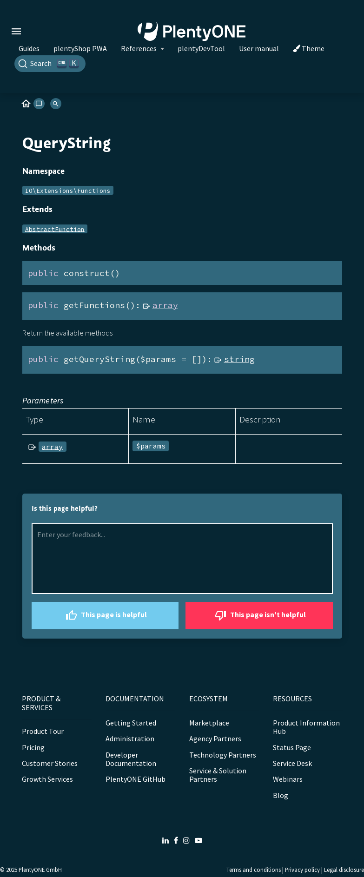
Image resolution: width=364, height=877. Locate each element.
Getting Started (131, 722)
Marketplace (209, 722)
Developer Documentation (131, 759)
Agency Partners (215, 738)
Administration (130, 738)
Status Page (292, 747)
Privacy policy (302, 869)
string (239, 359)
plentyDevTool (201, 48)
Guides (29, 48)
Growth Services (47, 779)
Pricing (33, 747)
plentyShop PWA (80, 48)
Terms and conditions (253, 869)
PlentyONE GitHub (135, 779)
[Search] (50, 63)
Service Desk (292, 763)
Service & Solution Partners (217, 775)
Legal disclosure (344, 869)
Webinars (288, 779)
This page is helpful (105, 615)
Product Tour (43, 731)
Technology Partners (222, 754)
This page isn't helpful (259, 615)
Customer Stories (50, 763)
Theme (308, 48)
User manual (259, 48)
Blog (280, 795)
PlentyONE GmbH (40, 869)
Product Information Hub (306, 727)
